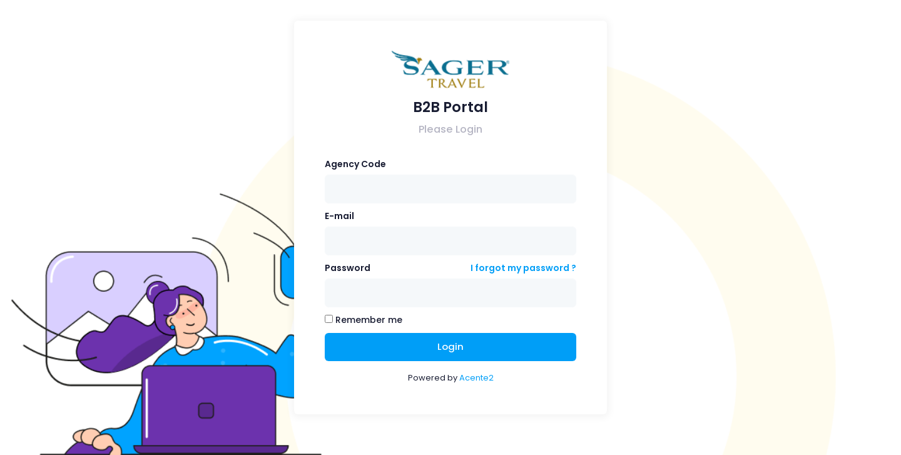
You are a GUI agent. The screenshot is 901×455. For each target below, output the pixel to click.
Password (347, 268)
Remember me (363, 320)
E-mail (339, 216)
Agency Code (355, 164)
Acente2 (476, 378)
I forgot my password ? (523, 268)
